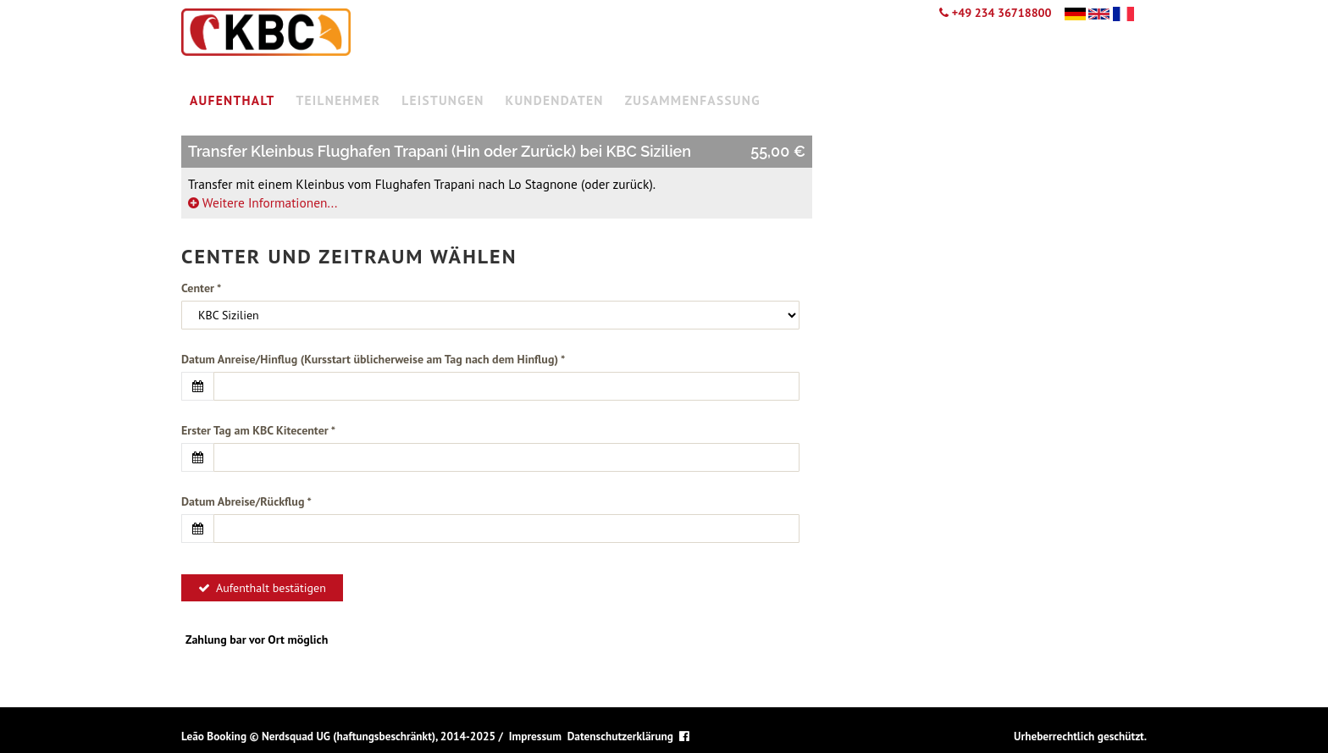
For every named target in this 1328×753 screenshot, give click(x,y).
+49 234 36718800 (995, 12)
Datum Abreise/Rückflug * (246, 501)
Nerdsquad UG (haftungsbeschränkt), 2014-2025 (378, 736)
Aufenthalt (232, 99)
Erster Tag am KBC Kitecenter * (258, 430)
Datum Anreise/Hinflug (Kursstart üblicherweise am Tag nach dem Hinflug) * (373, 359)
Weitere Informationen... (262, 202)
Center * (201, 288)
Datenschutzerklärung (620, 736)
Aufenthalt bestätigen (262, 587)
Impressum (535, 736)
